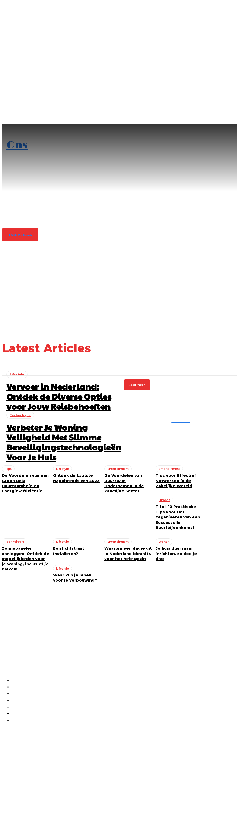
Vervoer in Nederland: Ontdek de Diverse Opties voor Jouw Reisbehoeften (59, 390)
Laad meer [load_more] (137, 381)
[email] (23, 763)
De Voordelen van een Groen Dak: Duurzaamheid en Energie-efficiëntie (32, 737)
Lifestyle (17, 371)
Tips (5, 746)
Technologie (12, 728)
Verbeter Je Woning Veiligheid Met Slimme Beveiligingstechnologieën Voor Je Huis (34, 719)
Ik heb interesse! (34, 774)
